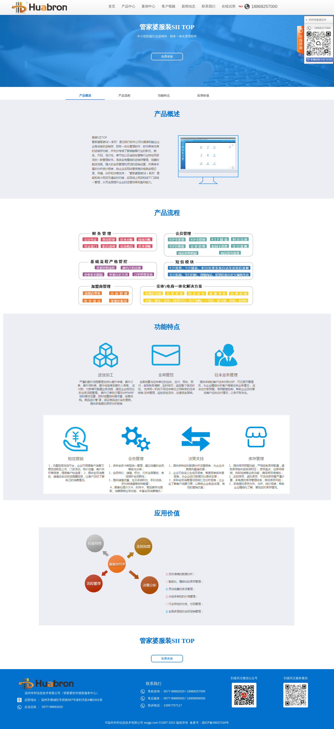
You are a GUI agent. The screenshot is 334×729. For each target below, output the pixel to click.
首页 (111, 6)
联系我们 (208, 6)
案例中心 (148, 6)
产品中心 (128, 6)
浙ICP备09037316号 (215, 722)
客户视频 (168, 6)
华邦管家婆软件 (318, 19)
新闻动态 (188, 6)
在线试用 (228, 6)
